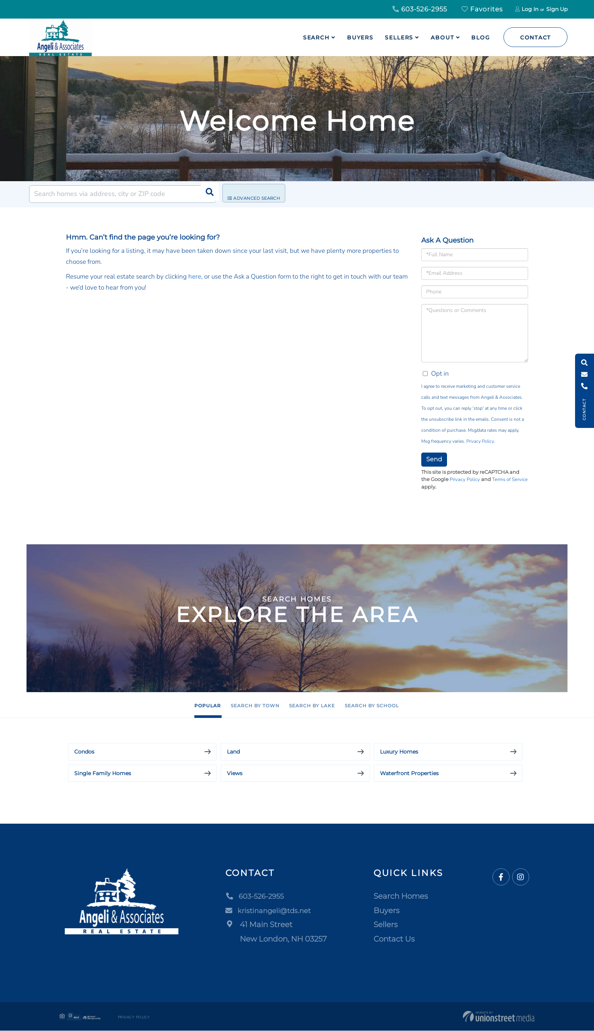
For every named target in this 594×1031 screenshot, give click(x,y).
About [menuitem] (442, 37)
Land (233, 752)
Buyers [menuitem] (360, 37)
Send (434, 459)
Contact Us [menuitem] (394, 939)
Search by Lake (323, 705)
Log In (530, 9)
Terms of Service (510, 479)
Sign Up (556, 9)
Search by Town (238, 705)
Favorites (482, 9)
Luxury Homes (399, 752)
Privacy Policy (480, 441)
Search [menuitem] (316, 37)
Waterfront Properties (409, 773)
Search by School (411, 705)
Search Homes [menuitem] (401, 896)
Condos (84, 752)
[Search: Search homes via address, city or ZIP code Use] (122, 194)
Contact (535, 37)
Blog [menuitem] (480, 37)
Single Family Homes (102, 773)
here (194, 276)
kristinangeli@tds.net (271, 910)
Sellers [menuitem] (399, 37)
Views (234, 773)
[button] (207, 194)
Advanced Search (260, 194)
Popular (165, 705)
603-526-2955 (419, 9)
